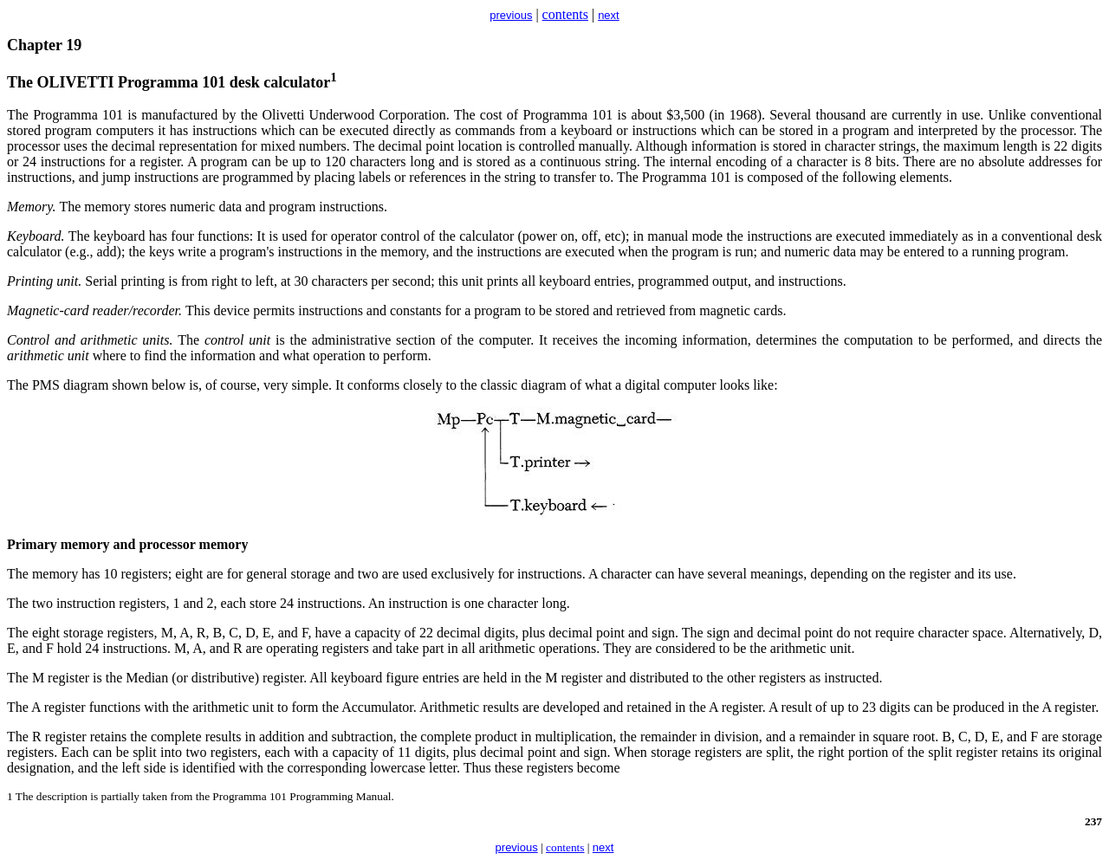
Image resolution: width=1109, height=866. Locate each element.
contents (565, 14)
